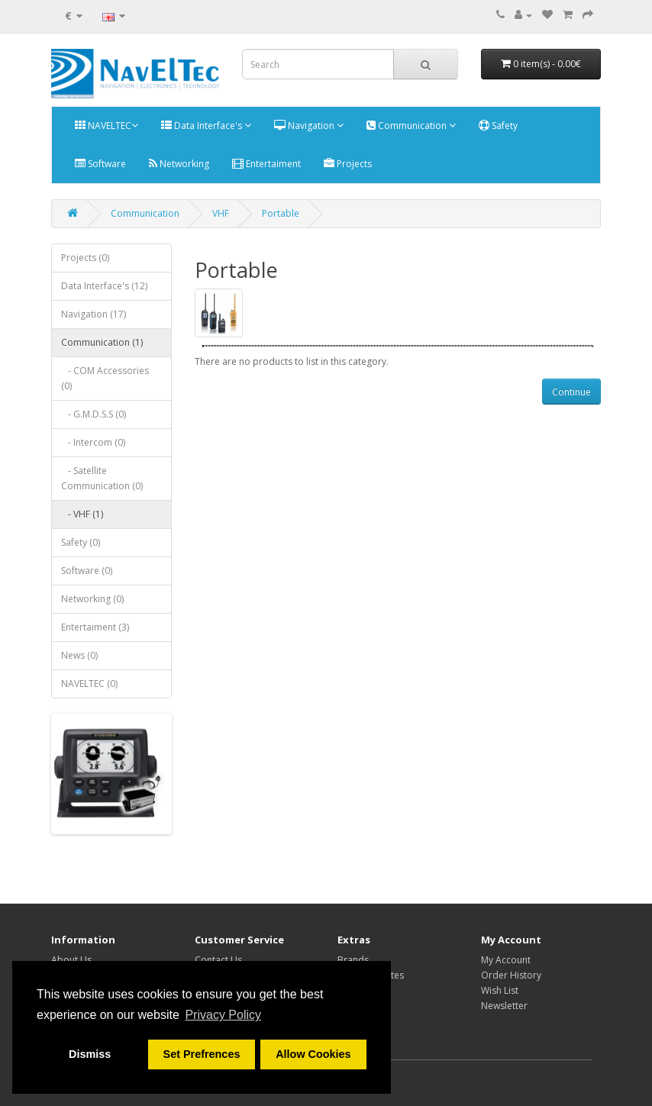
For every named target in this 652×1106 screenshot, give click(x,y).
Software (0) (86, 570)
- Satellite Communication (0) (102, 478)
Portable (280, 213)
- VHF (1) (82, 514)
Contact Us (218, 959)
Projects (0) (85, 257)
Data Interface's (206, 125)
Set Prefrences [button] (201, 1054)
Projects (348, 163)
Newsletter (504, 1005)
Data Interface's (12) (104, 285)
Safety (498, 125)
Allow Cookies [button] (313, 1054)
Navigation (309, 125)
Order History (511, 975)
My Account (506, 959)
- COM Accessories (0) (105, 378)
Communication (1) (102, 342)
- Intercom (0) (93, 442)
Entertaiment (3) (95, 627)
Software (100, 163)
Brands (353, 959)
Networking (179, 163)
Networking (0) (92, 598)
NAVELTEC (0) (89, 683)
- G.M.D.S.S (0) (93, 414)
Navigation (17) (93, 314)
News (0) (79, 655)
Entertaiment (266, 163)
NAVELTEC (106, 125)
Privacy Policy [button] (223, 1014)
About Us (71, 959)
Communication (411, 125)
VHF (220, 213)
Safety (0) (80, 542)
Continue (571, 391)
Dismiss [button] (90, 1054)
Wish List (499, 990)
